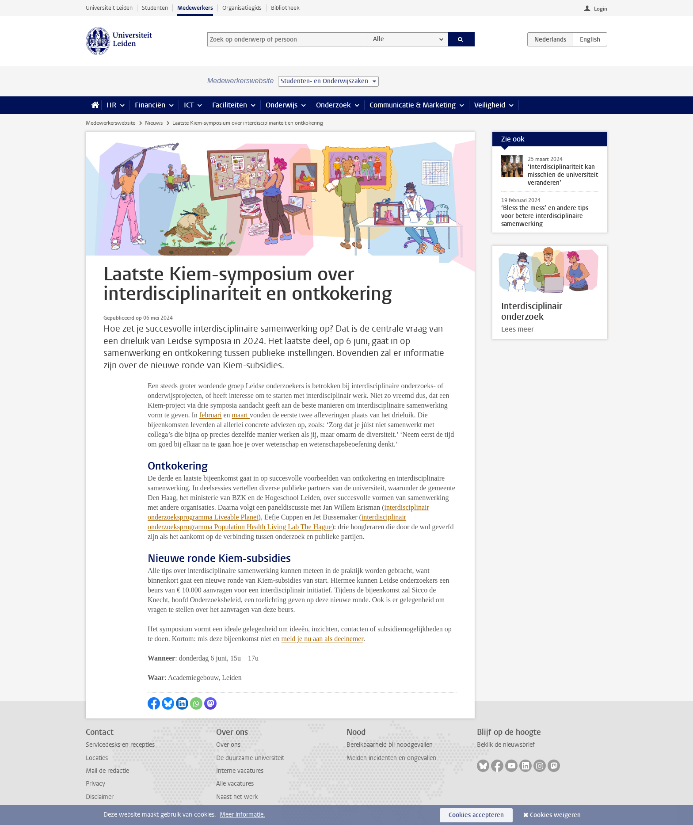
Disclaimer (100, 797)
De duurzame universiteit (250, 758)
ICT (189, 105)
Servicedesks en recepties (120, 745)
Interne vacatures (239, 771)
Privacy (95, 783)
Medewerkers (195, 7)
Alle (378, 39)
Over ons (228, 745)
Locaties (97, 758)
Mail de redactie (107, 771)
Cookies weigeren (555, 815)
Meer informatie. (242, 814)
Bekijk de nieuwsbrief (506, 745)
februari (210, 415)
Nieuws (154, 122)
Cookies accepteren (476, 815)
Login (600, 8)
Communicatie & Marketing (412, 105)
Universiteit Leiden (109, 7)
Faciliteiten (229, 105)
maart (241, 415)
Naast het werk (237, 797)
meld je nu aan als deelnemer (322, 638)
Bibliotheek (285, 7)
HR (111, 105)
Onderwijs (281, 105)
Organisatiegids (242, 7)
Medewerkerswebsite (110, 122)
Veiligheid (489, 105)
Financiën (150, 105)
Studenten (155, 7)
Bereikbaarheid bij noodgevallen (389, 745)
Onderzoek (333, 105)
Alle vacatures (235, 783)
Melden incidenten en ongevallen (391, 758)
